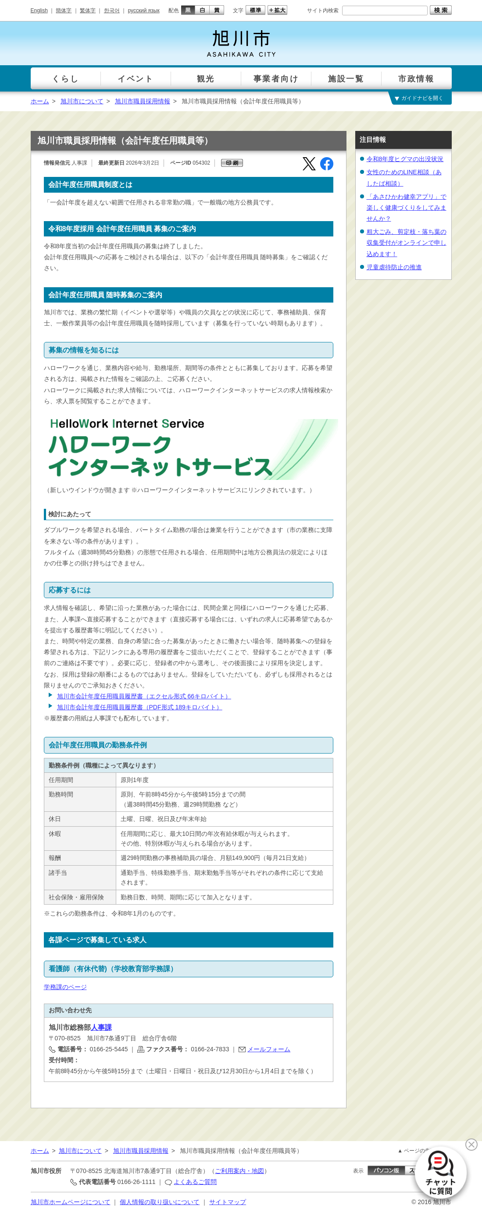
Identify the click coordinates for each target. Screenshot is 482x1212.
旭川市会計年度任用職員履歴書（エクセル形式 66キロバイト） (144, 696)
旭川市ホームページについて (71, 1201)
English (39, 10)
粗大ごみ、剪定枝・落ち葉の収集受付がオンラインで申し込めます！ (406, 242)
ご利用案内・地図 (239, 1170)
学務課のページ (65, 986)
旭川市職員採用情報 (142, 101)
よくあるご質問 (195, 1181)
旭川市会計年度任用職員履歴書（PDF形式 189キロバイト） (139, 707)
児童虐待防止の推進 (394, 267)
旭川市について (82, 101)
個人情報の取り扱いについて (160, 1201)
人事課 (101, 1027)
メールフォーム (268, 1049)
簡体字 (63, 10)
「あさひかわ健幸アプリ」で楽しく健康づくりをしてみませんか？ (406, 207)
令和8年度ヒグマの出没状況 (405, 158)
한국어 (112, 10)
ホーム (40, 101)
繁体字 (88, 10)
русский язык (144, 10)
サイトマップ (227, 1201)
